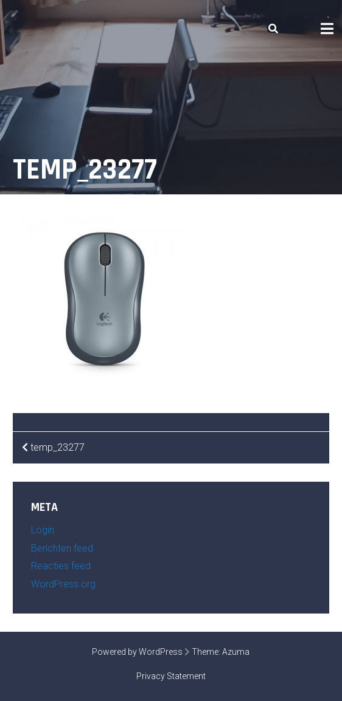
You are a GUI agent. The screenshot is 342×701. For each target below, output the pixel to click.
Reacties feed (61, 566)
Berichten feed (62, 548)
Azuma (236, 652)
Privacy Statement (171, 676)
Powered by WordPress (137, 652)
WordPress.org (63, 584)
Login (42, 530)
